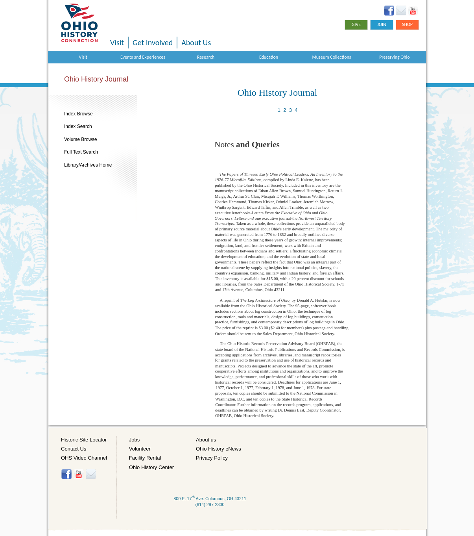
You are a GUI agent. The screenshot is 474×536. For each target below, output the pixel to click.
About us (206, 440)
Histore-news (90, 474)
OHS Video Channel (84, 458)
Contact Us (73, 449)
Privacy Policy (212, 458)
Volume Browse (80, 139)
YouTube (413, 11)
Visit (117, 42)
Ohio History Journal (96, 79)
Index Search (78, 126)
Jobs (134, 440)
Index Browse (78, 114)
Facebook (389, 11)
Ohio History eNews (218, 449)
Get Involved (153, 42)
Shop (407, 24)
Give (356, 24)
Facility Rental (145, 458)
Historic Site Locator (84, 440)
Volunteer (140, 449)
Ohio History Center (151, 467)
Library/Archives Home (88, 165)
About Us (196, 42)
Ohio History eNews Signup (401, 11)
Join (381, 24)
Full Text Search (81, 152)
